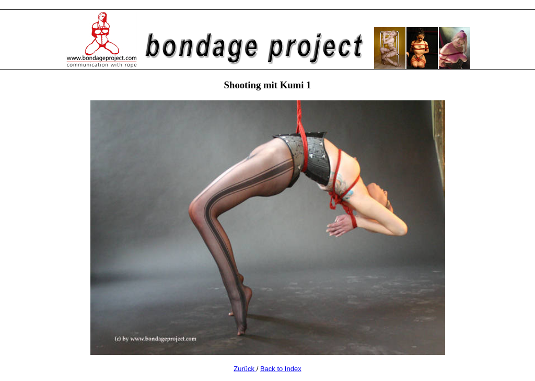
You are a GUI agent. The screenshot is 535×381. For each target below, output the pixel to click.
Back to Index (280, 369)
